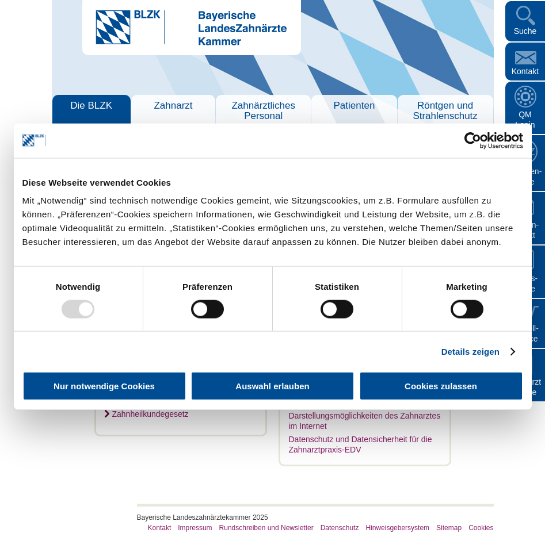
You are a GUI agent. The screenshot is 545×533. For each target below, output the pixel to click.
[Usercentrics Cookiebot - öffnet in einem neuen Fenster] (472, 140)
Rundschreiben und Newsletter (266, 528)
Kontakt (525, 71)
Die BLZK (91, 105)
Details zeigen (470, 351)
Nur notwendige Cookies (104, 386)
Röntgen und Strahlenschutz (445, 110)
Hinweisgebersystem (397, 528)
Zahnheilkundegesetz (150, 414)
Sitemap (449, 528)
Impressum (195, 528)
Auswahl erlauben (272, 386)
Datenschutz (340, 528)
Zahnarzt (173, 105)
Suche (525, 31)
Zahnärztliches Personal (263, 110)
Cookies (480, 528)
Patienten (354, 105)
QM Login (525, 119)
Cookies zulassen (441, 386)
